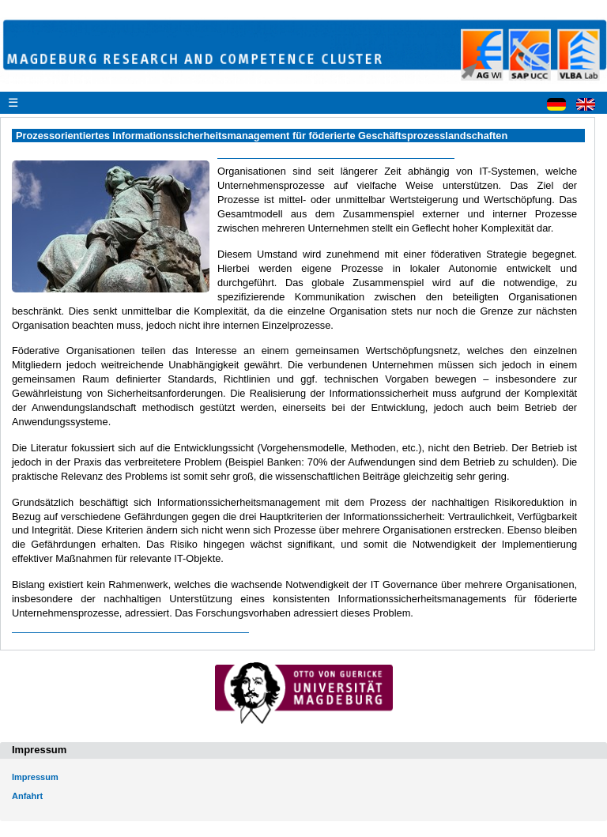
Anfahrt (27, 796)
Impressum (35, 777)
